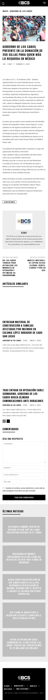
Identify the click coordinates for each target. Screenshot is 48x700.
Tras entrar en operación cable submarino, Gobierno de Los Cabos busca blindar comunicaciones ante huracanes (23, 395)
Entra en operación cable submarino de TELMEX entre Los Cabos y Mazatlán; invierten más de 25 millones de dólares (24, 644)
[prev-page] (4, 421)
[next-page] (8, 421)
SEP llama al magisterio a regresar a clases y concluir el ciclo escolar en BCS (24, 615)
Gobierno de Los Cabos (21, 11)
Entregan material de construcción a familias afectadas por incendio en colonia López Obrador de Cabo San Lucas (22, 329)
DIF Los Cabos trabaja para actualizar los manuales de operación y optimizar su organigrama (10, 268)
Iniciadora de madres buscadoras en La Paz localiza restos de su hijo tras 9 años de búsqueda (24, 558)
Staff (10, 64)
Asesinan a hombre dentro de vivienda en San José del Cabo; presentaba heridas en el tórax (24, 529)
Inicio (5, 11)
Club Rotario (9, 202)
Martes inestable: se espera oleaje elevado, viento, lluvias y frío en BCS (36, 265)
